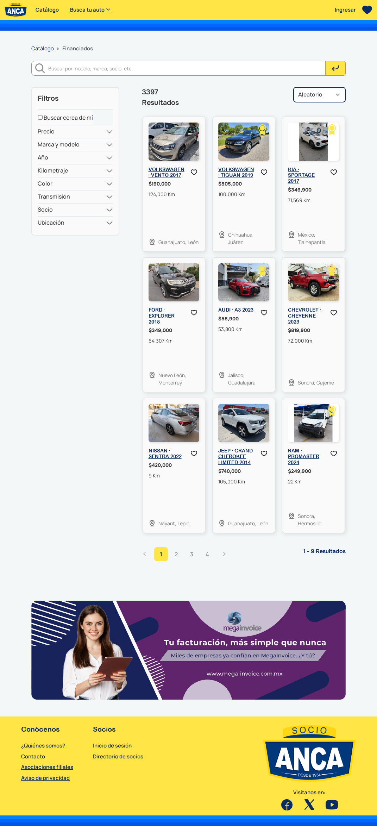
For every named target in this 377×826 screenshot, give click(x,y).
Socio (45, 209)
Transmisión (54, 196)
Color (45, 183)
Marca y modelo (59, 144)
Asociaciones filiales (47, 767)
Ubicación (51, 222)
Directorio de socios (118, 756)
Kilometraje (53, 170)
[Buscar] (187, 68)
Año (43, 157)
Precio (46, 131)
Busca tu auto (90, 9)
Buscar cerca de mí (65, 117)
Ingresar (345, 9)
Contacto (33, 756)
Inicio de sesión (112, 745)
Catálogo (47, 9)
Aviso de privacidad (45, 778)
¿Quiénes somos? (43, 745)
